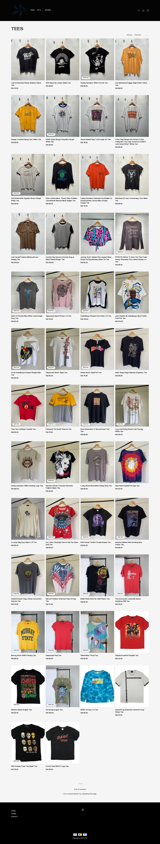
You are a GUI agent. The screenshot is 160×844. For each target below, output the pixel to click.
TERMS (13, 814)
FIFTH (39, 10)
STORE (13, 811)
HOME (33, 10)
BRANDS (48, 10)
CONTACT (14, 817)
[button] (139, 10)
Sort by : (130, 35)
